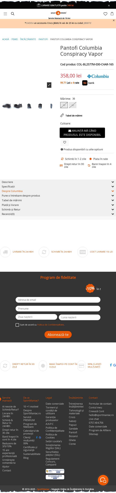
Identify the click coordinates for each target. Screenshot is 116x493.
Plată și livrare (58, 205)
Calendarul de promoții (31, 432)
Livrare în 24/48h (7, 415)
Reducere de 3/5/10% (9, 445)
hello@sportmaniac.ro (101, 415)
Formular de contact (100, 403)
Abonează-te (58, 334)
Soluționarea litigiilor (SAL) (53, 447)
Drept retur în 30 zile (10, 431)
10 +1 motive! (30, 406)
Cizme (72, 444)
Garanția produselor (52, 419)
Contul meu (95, 407)
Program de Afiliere (100, 430)
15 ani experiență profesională (9, 453)
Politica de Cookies (51, 436)
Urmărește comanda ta (8, 461)
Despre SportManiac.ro (32, 412)
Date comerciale (55, 403)
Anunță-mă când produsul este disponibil (82, 133)
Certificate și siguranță (30, 449)
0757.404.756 (96, 422)
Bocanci (73, 436)
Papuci (72, 425)
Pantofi (73, 432)
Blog (26, 457)
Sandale (73, 428)
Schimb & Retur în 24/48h (7, 423)
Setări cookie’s (54, 441)
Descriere (58, 182)
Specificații (58, 186)
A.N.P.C (49, 424)
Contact (6, 470)
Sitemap (93, 434)
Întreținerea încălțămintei (76, 405)
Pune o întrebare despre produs (58, 195)
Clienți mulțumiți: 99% (29, 440)
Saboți (72, 421)
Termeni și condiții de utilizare (52, 410)
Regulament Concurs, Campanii (52, 461)
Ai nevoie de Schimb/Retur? (10, 408)
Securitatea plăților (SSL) (53, 453)
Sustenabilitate (31, 454)
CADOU (30, 23)
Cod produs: (68, 64)
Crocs (72, 417)
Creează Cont (96, 411)
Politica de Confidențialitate (50, 324)
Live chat (94, 419)
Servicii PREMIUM (29, 419)
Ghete (72, 440)
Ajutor (5, 466)
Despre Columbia (58, 191)
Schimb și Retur (58, 209)
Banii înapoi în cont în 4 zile (10, 438)
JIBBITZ (87, 23)
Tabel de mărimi (58, 200)
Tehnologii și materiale (76, 412)
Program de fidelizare (30, 426)
